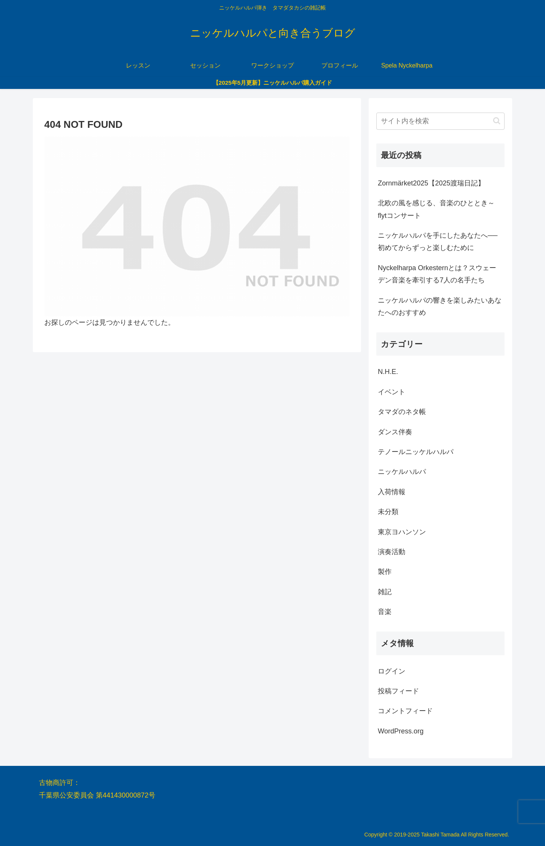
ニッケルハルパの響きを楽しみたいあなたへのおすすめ (439, 306)
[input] (440, 121)
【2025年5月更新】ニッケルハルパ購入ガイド (272, 82)
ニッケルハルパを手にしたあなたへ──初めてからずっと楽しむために (438, 241)
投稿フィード (398, 691)
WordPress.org (401, 731)
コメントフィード (405, 711)
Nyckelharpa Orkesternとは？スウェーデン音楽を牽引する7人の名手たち (437, 274)
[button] (496, 120)
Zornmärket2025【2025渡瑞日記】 (431, 183)
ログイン (391, 671)
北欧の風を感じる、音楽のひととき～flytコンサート (436, 209)
